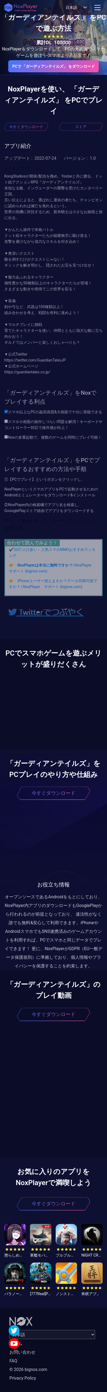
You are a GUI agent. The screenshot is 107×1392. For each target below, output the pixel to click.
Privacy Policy (22, 1378)
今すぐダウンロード (26, 127)
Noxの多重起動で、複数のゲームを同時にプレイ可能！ (53, 437)
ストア (80, 127)
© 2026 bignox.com (28, 1369)
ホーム (15, 1343)
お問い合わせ (22, 1352)
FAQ (13, 1360)
